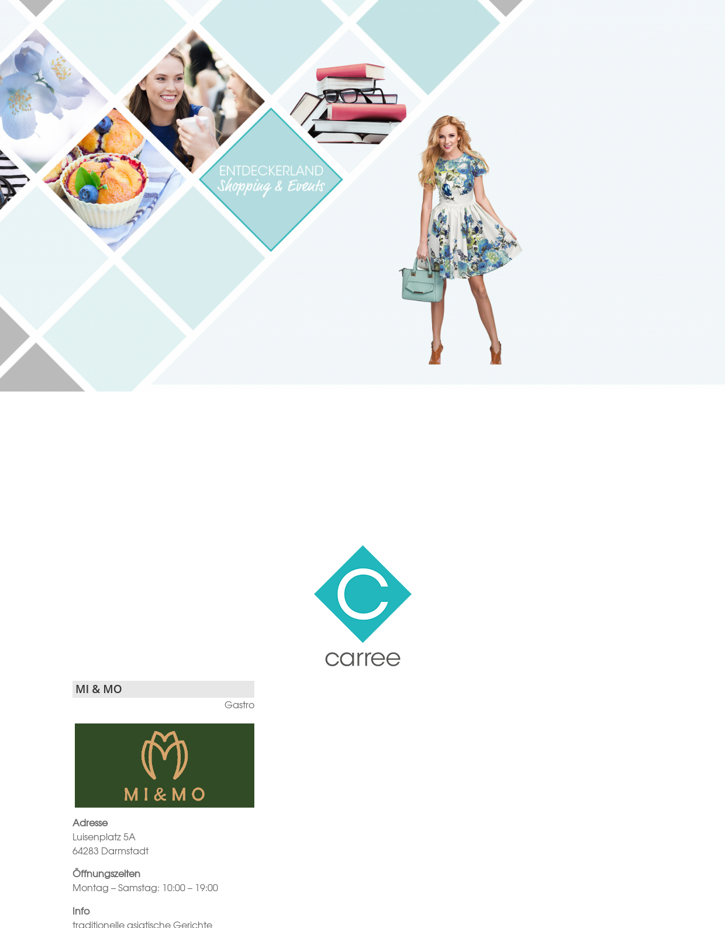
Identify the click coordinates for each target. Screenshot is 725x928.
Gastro (239, 704)
